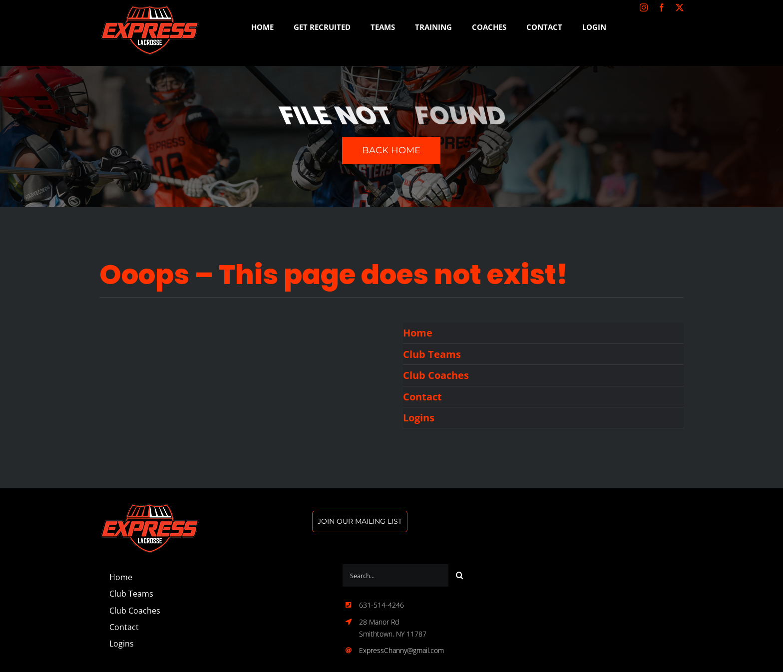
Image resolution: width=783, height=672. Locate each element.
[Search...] (395, 575)
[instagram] (644, 7)
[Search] (459, 575)
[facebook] (662, 7)
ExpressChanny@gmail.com (401, 650)
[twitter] (680, 7)
